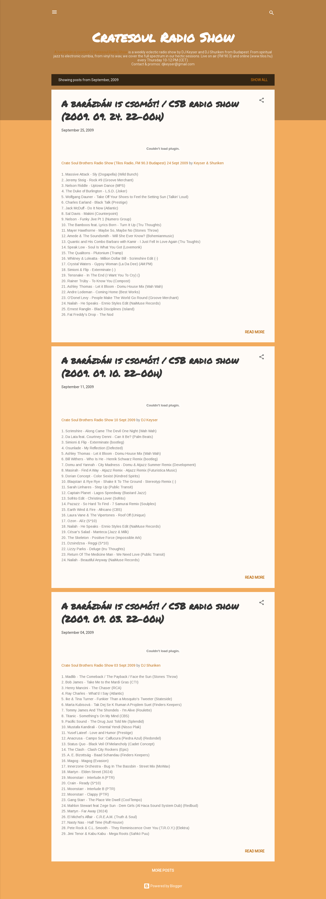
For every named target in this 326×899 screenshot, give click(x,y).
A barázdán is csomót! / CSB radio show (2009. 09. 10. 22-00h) (149, 367)
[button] (262, 101)
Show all (259, 80)
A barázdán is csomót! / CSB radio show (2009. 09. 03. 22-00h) (149, 612)
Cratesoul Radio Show (163, 37)
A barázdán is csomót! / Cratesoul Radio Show (91, 52)
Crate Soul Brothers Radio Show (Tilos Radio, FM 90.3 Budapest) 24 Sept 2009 (124, 163)
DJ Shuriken (150, 665)
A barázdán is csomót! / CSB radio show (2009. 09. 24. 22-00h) (149, 110)
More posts (163, 870)
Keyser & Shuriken (209, 163)
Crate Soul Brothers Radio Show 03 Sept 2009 (98, 665)
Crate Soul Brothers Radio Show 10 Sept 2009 (98, 420)
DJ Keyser (149, 420)
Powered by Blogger (163, 886)
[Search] (272, 13)
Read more (255, 332)
